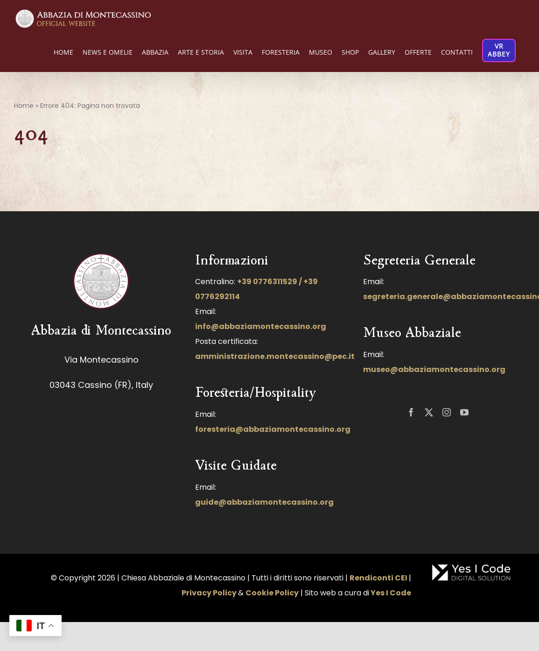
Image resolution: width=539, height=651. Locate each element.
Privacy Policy (209, 592)
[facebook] (411, 412)
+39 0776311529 (267, 281)
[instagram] (446, 412)
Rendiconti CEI (378, 577)
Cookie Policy (272, 592)
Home (24, 105)
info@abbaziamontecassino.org (260, 326)
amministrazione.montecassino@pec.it (275, 356)
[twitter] (429, 412)
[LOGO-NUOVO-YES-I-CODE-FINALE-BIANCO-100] (471, 567)
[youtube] (464, 412)
